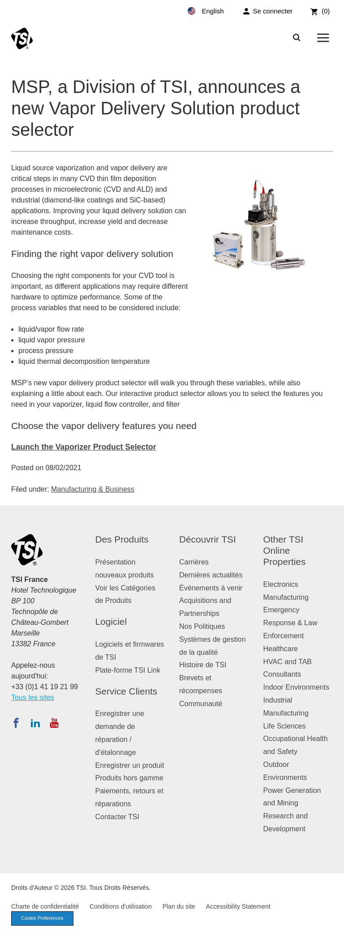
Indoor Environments (296, 687)
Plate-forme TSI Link (128, 670)
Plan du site (179, 906)
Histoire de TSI (203, 665)
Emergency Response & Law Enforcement (290, 623)
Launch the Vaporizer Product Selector (83, 446)
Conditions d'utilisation (121, 906)
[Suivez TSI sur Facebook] (16, 723)
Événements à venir (210, 588)
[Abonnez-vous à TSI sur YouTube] (54, 723)
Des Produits (122, 539)
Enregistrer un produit (129, 765)
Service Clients (126, 691)
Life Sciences (284, 726)
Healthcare (280, 649)
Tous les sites (32, 697)
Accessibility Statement (238, 906)
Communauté (200, 704)
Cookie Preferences (43, 918)
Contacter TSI (117, 817)
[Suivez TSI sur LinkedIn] (35, 723)
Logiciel (111, 621)
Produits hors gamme (129, 778)
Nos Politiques (202, 626)
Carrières (194, 562)
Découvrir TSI (207, 539)
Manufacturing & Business (92, 489)
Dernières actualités (210, 575)
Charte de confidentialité (45, 906)
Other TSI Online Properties (284, 550)
